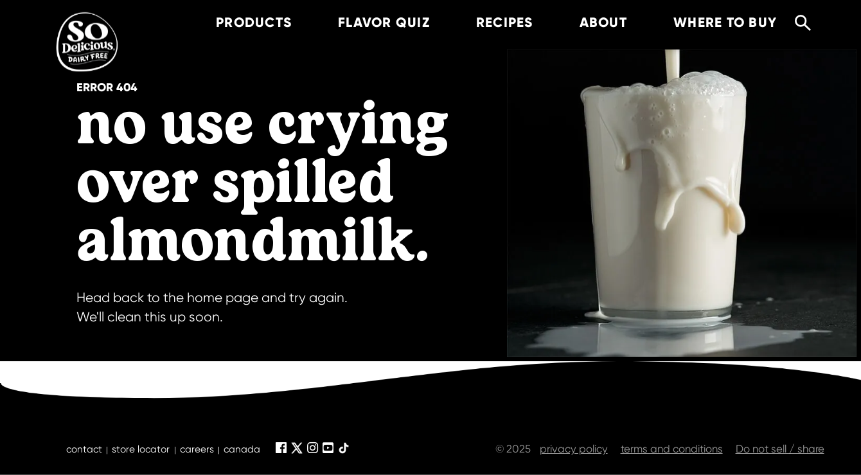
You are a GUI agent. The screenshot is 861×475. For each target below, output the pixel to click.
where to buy (707, 22)
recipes (487, 22)
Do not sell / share (780, 449)
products (236, 22)
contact (84, 449)
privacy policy (574, 449)
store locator (141, 449)
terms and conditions (672, 449)
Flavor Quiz (367, 22)
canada (242, 449)
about (586, 22)
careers (197, 449)
